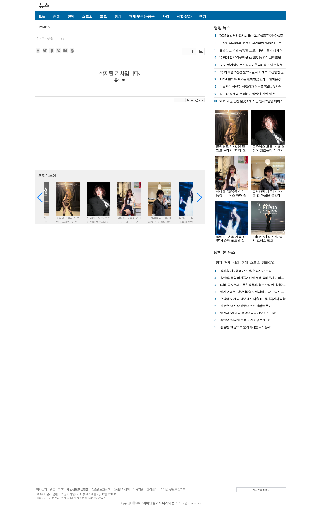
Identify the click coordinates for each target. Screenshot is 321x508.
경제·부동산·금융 (142, 16)
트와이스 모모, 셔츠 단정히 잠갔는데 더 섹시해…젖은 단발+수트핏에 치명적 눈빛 (269, 152)
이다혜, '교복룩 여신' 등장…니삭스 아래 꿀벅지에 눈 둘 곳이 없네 (232, 195)
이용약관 (138, 489)
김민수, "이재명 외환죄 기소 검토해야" (244, 320)
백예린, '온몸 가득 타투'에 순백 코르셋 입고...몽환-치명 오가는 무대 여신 (231, 242)
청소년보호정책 (100, 489)
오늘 (42, 16)
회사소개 (41, 489)
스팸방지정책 (121, 489)
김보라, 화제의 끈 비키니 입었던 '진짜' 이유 (247, 94)
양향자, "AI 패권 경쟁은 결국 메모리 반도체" (248, 313)
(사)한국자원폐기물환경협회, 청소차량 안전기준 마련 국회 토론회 (262, 285)
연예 (71, 16)
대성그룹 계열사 (261, 490)
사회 (165, 16)
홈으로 (119, 80)
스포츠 (87, 16)
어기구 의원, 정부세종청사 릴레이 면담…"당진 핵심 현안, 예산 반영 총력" (267, 292)
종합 (56, 16)
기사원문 (60, 39)
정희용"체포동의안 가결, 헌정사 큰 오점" (246, 270)
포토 (103, 16)
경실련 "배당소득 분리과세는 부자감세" (245, 327)
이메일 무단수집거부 (172, 489)
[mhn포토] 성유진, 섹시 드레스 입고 (267, 238)
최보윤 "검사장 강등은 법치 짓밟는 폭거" (246, 306)
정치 (117, 16)
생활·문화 (184, 16)
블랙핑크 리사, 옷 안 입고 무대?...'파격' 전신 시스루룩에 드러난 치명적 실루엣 (231, 152)
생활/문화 (268, 262)
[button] (199, 197)
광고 (52, 489)
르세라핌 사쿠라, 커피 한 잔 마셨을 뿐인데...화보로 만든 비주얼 (268, 195)
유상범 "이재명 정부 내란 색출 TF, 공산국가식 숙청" (253, 299)
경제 (227, 262)
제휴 (61, 489)
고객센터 (151, 489)
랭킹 (202, 16)
